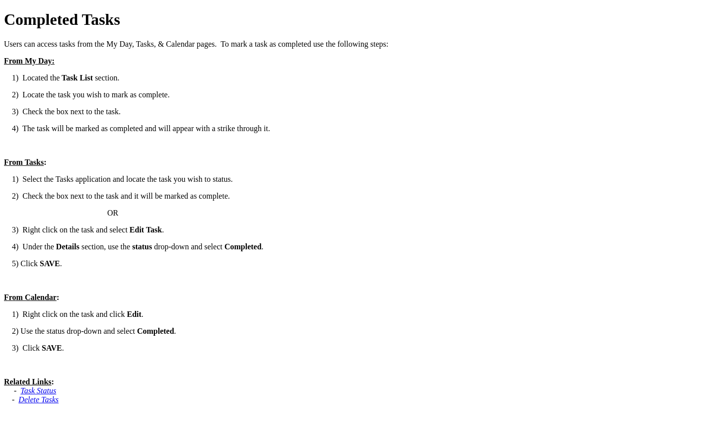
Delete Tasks (38, 399)
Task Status (38, 390)
